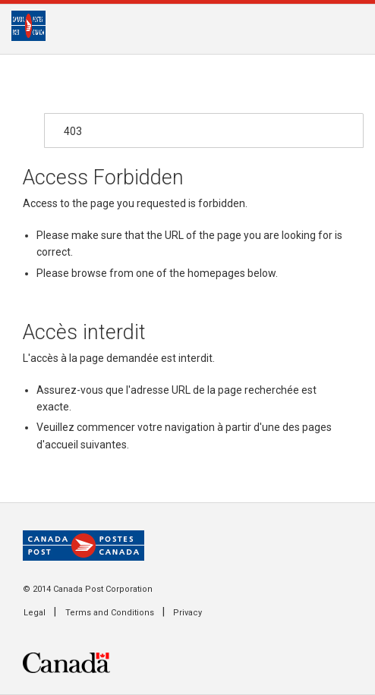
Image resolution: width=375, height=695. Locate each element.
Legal (35, 613)
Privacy (187, 613)
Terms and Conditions (109, 613)
